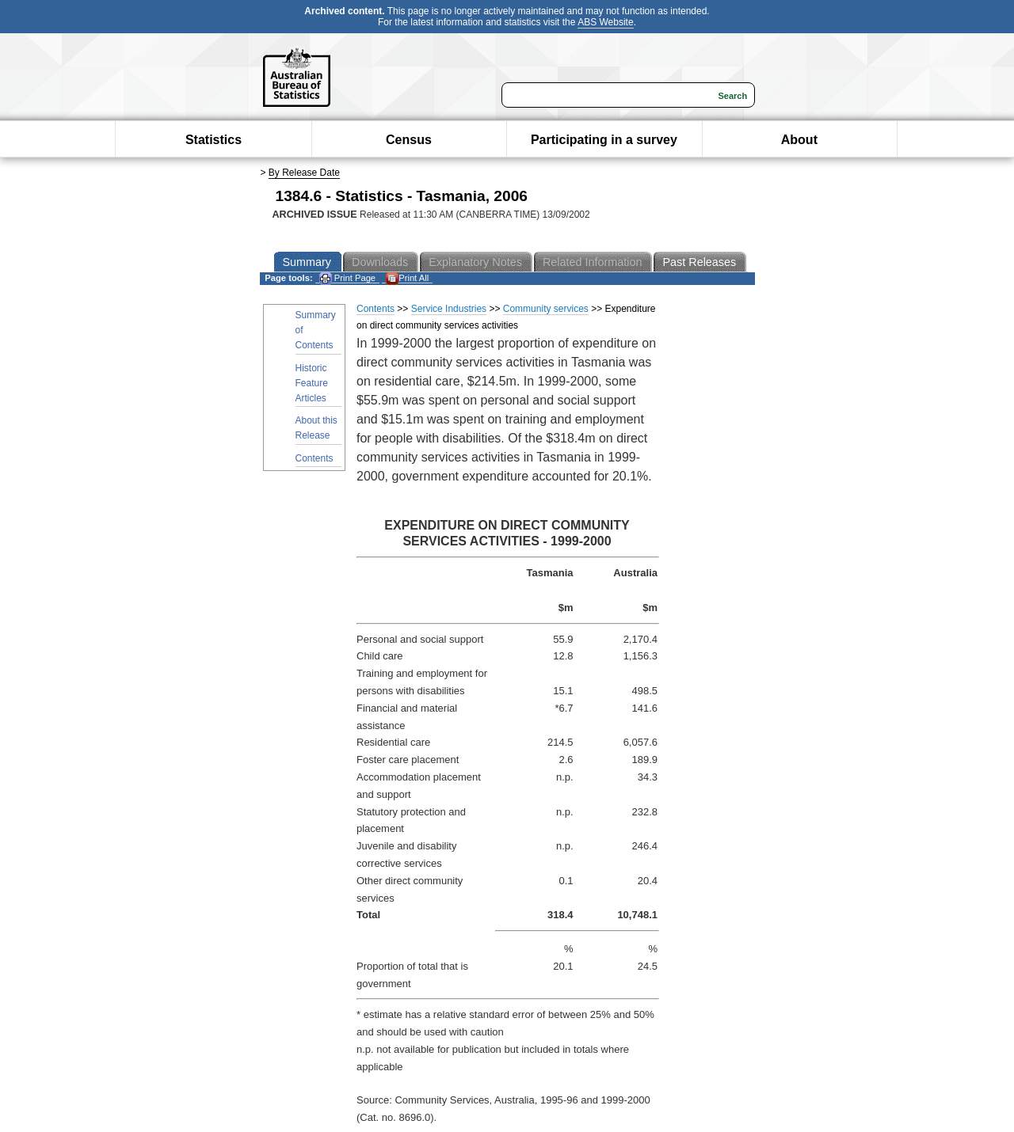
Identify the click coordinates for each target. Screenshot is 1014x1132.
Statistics (213, 139)
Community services (546, 308)
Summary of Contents (315, 330)
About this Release (316, 428)
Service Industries (448, 308)
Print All (407, 278)
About (799, 139)
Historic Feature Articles (311, 383)
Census (409, 139)
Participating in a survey (604, 139)
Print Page (347, 278)
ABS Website (605, 22)
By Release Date (304, 172)
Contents (314, 458)
